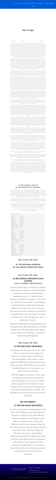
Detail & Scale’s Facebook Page (34, 470)
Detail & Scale (31, 472)
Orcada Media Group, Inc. (23, 477)
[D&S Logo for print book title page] (7, 467)
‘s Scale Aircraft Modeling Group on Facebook (40, 472)
